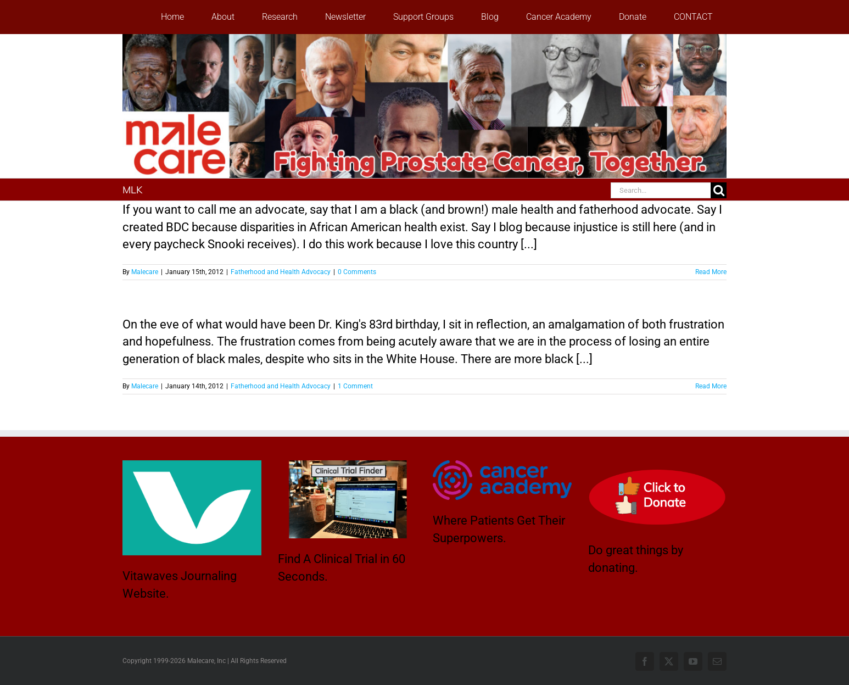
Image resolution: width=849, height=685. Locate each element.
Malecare (144, 272)
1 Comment (355, 386)
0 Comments (357, 272)
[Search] (719, 190)
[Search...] (661, 190)
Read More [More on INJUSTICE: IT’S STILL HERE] (711, 386)
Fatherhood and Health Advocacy (281, 272)
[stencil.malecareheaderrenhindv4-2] (424, 40)
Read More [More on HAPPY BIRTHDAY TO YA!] (711, 272)
